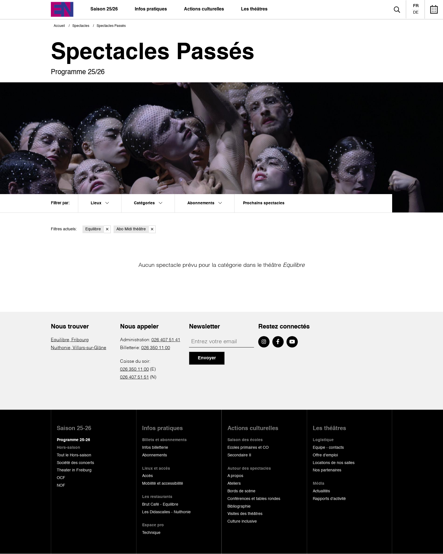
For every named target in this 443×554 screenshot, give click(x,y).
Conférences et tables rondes (253, 499)
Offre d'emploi (325, 455)
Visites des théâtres (244, 514)
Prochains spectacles (264, 203)
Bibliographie (239, 506)
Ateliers (234, 484)
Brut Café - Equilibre (160, 504)
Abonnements (154, 455)
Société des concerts (75, 463)
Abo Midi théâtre (136, 229)
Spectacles (80, 26)
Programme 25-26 (73, 440)
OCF (61, 478)
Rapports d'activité (329, 499)
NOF (61, 486)
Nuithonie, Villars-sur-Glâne (78, 348)
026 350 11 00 (155, 348)
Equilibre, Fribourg (70, 340)
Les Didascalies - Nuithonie (166, 512)
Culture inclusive (242, 521)
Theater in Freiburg (74, 470)
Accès (147, 476)
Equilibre (98, 229)
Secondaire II (239, 455)
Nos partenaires (327, 470)
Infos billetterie (155, 448)
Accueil (59, 26)
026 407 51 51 (134, 377)
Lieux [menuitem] (100, 203)
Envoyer (207, 358)
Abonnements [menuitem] (204, 203)
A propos (235, 476)
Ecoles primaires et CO (248, 448)
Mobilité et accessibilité (162, 484)
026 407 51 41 (165, 340)
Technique (151, 533)
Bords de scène (241, 491)
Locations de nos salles (334, 463)
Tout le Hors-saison (74, 455)
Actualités (321, 491)
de (415, 12)
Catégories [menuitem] (148, 203)
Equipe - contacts (328, 448)
